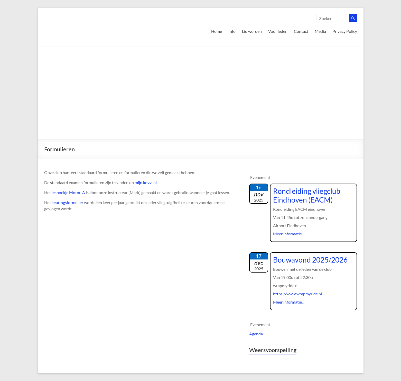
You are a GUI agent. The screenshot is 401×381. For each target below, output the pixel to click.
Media (320, 31)
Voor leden (277, 31)
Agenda (256, 333)
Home (216, 31)
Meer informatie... (288, 233)
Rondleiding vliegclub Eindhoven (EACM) (306, 195)
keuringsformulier (67, 202)
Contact (301, 31)
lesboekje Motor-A (68, 192)
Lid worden (252, 31)
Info (232, 31)
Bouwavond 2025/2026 (310, 259)
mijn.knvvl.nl (146, 182)
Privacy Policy (344, 31)
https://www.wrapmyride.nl (297, 293)
